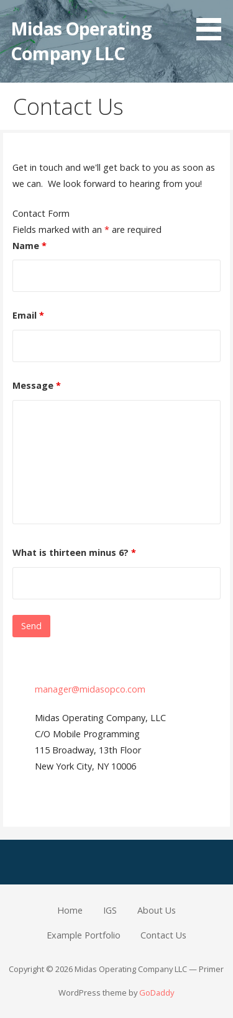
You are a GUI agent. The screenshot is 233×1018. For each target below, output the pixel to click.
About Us (156, 910)
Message (36, 385)
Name (29, 246)
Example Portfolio (84, 935)
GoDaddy (156, 992)
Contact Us (163, 935)
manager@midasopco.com (90, 689)
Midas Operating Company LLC (81, 40)
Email (28, 315)
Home (70, 910)
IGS (110, 910)
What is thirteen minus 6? (74, 552)
